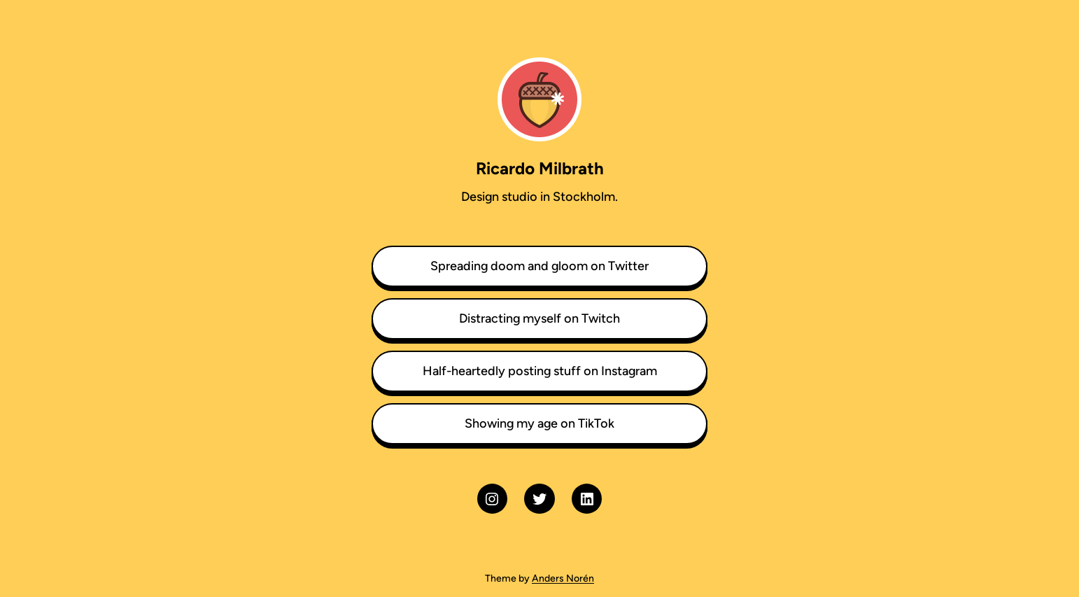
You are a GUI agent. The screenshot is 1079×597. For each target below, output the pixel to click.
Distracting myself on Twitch (539, 318)
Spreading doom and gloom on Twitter (539, 266)
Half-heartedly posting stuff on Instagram (540, 371)
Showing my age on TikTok (539, 423)
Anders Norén (563, 578)
